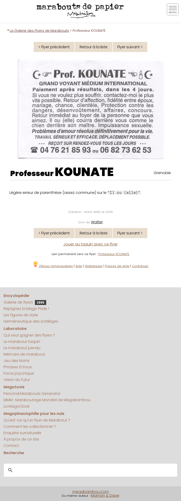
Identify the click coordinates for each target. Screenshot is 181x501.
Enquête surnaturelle (22, 433)
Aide (78, 266)
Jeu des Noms (16, 360)
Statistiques (94, 266)
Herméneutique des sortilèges (31, 321)
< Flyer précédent (54, 47)
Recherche (14, 453)
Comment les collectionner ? (30, 426)
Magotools (14, 387)
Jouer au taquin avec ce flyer (90, 244)
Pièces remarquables (53, 266)
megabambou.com (90, 491)
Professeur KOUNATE (113, 254)
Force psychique (19, 373)
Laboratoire (15, 328)
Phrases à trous (18, 367)
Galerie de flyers (25, 302)
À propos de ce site (21, 439)
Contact (11, 445)
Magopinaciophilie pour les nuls (34, 413)
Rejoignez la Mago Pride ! (26, 308)
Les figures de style (21, 315)
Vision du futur (17, 379)
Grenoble (162, 173)
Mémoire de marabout (24, 354)
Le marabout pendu (22, 348)
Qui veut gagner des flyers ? (29, 335)
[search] (90, 470)
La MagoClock (16, 406)
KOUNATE (84, 172)
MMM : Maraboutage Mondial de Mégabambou (47, 400)
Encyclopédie (16, 295)
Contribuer (140, 266)
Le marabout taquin (22, 341)
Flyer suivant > (130, 47)
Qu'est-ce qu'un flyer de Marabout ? (37, 420)
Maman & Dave (105, 495)
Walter (97, 222)
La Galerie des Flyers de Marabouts (39, 30)
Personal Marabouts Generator (32, 393)
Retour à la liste (93, 47)
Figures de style (117, 266)
